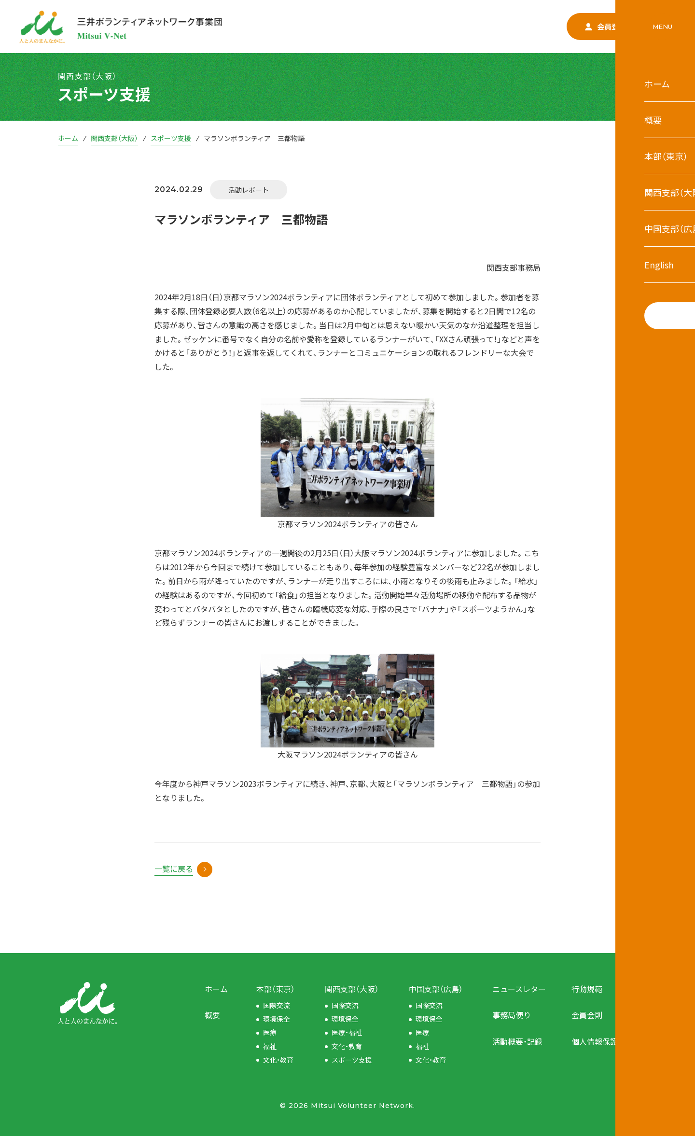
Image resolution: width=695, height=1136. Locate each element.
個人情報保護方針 (602, 1041)
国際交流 (276, 1005)
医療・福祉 (347, 1032)
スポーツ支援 (171, 138)
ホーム (68, 138)
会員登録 (605, 26)
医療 (270, 1032)
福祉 (270, 1046)
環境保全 (276, 1019)
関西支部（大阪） (114, 138)
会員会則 (586, 1015)
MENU (662, 26)
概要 (212, 1015)
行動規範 (586, 989)
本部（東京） (275, 989)
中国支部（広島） (436, 989)
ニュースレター (519, 989)
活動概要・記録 (517, 1041)
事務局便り (511, 1015)
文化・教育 (278, 1060)
